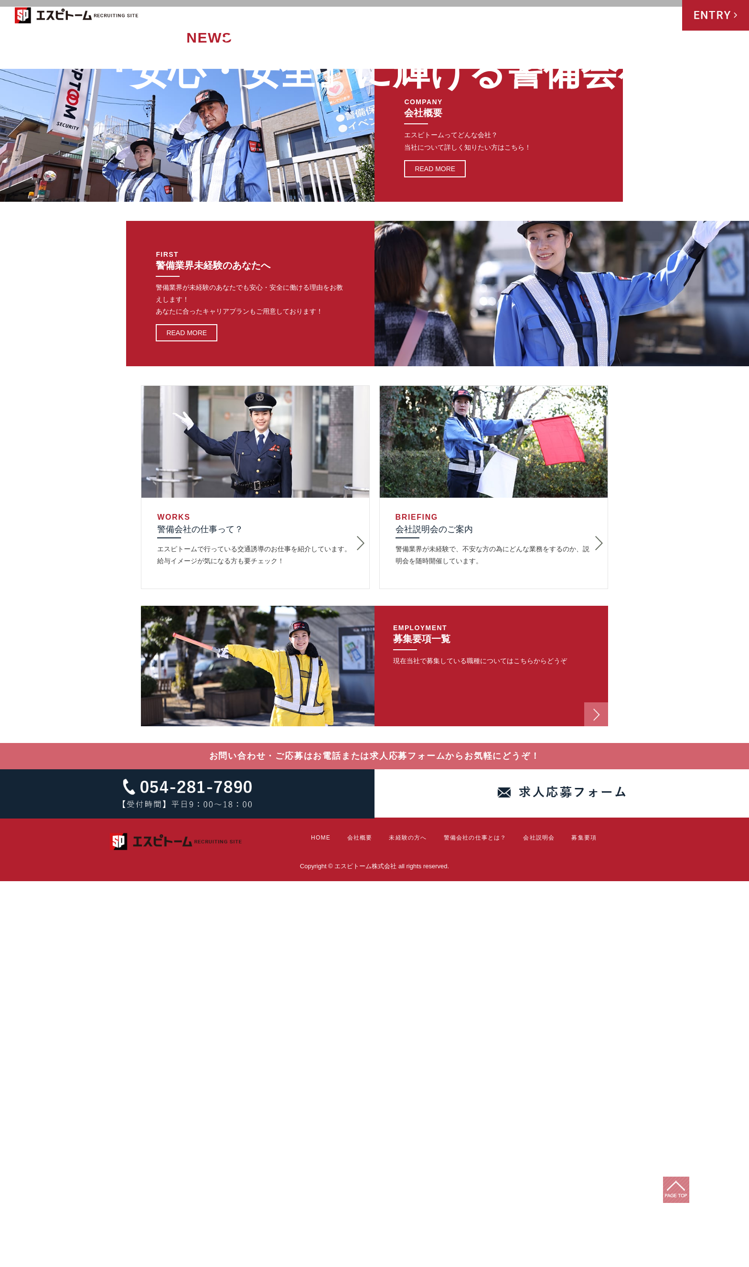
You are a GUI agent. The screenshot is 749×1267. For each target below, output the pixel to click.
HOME (407, 16)
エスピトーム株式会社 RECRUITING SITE (77, 17)
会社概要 (438, 16)
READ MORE (435, 554)
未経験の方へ (481, 16)
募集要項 (661, 16)
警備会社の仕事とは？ (549, 16)
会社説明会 (620, 16)
